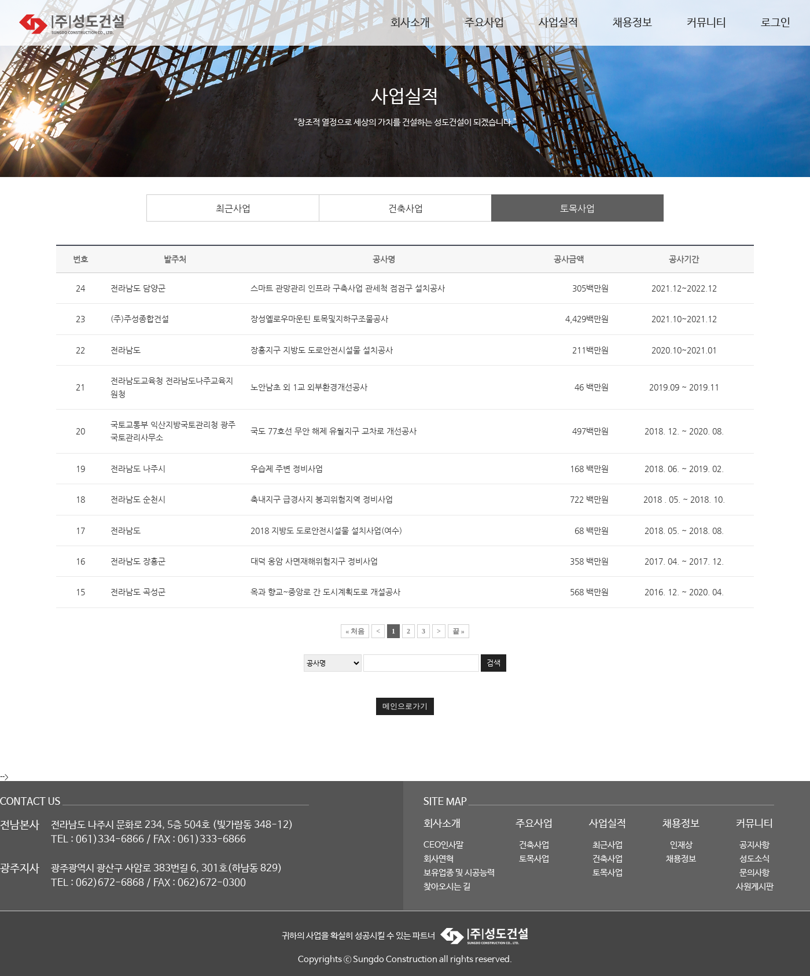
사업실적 (558, 23)
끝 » (458, 631)
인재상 (681, 845)
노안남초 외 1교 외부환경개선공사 (309, 387)
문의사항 (754, 873)
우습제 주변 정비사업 (287, 468)
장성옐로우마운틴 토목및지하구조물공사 (319, 318)
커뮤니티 (706, 23)
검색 (493, 662)
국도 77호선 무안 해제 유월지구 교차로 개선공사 (334, 431)
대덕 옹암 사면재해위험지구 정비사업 (314, 561)
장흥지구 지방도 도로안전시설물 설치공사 (322, 350)
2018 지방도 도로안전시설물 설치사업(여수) (326, 530)
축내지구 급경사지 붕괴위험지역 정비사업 (322, 499)
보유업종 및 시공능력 (459, 873)
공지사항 (754, 845)
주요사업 (484, 23)
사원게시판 (755, 887)
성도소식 (754, 859)
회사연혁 (439, 859)
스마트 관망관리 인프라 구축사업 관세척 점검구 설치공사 (348, 288)
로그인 (775, 23)
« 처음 (355, 631)
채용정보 (632, 23)
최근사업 (233, 208)
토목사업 (577, 208)
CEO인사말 (443, 845)
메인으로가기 (405, 706)
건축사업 (405, 208)
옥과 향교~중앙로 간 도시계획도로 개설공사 (325, 591)
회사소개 (410, 23)
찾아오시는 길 (447, 887)
